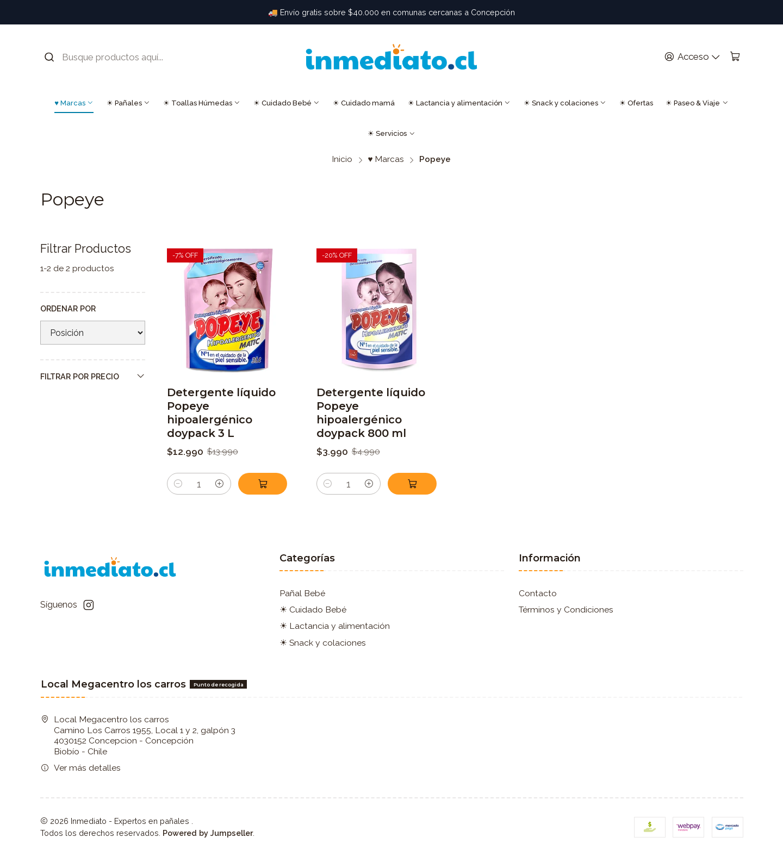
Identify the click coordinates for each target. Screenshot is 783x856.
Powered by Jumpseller (208, 833)
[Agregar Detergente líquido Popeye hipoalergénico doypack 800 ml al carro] (412, 484)
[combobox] (111, 57)
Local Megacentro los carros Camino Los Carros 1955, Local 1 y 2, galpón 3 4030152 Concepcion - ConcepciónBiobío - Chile (138, 735)
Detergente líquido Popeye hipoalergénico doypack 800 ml (370, 412)
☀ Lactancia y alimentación (459, 103)
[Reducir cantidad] (178, 483)
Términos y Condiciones (566, 609)
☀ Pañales (128, 103)
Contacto (538, 593)
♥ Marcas (74, 103)
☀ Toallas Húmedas (201, 103)
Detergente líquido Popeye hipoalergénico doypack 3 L (221, 412)
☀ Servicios (391, 133)
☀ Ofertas (636, 103)
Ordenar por (68, 308)
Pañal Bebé (302, 593)
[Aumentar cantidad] (219, 483)
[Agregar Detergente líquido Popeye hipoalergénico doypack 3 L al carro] (262, 484)
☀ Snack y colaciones (565, 103)
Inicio (342, 159)
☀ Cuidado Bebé (286, 103)
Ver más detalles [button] (81, 768)
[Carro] (735, 57)
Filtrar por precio (92, 376)
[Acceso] (692, 57)
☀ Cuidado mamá (364, 103)
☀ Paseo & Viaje (697, 103)
